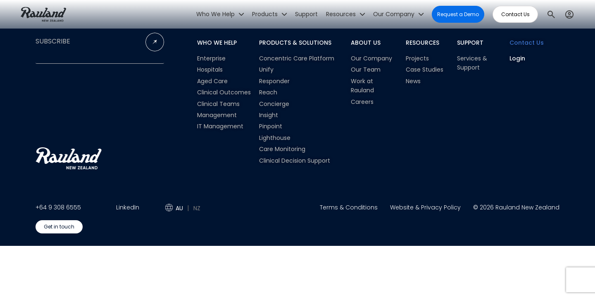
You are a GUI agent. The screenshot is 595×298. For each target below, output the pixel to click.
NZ (196, 208)
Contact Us (526, 42)
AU (179, 208)
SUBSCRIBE (53, 41)
